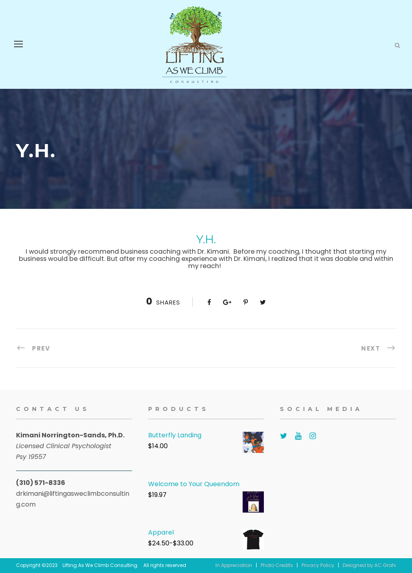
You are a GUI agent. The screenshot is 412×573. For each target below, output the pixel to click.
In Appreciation (233, 565)
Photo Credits (277, 565)
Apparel (161, 532)
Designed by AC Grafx (369, 565)
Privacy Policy (317, 565)
